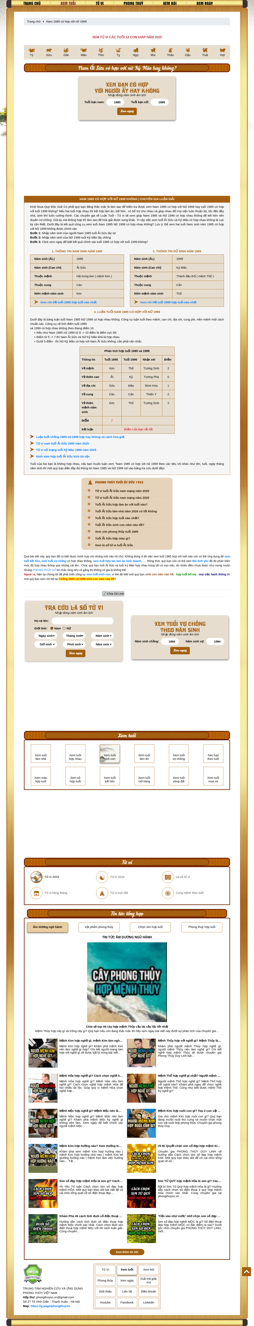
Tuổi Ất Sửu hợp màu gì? (112, 538)
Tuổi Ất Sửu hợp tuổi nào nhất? (117, 518)
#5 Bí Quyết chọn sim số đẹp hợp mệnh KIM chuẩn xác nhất (190, 1146)
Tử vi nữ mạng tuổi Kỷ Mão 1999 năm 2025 (66, 450)
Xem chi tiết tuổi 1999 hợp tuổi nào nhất (168, 302)
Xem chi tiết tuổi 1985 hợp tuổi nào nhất (68, 302)
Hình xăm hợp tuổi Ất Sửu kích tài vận (63, 456)
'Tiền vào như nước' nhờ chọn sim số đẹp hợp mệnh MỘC (190, 1216)
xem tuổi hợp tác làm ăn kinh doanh (117, 561)
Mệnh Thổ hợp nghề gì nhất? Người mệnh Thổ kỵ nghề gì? (190, 1075)
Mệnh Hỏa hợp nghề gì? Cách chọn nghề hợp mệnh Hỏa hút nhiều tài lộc (91, 1075)
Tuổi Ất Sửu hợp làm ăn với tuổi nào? (121, 504)
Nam (55, 628)
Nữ (67, 628)
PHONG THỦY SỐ (44, 570)
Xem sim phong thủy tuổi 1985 (116, 531)
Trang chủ (32, 3)
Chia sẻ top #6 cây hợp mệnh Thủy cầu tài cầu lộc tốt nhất (127, 1026)
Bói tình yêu (200, 561)
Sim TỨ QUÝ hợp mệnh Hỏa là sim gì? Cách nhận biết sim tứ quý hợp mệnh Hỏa (190, 1181)
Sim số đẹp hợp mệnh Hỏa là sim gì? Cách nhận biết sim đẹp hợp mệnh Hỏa (91, 1181)
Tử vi (100, 3)
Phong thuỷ (133, 3)
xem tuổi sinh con (98, 574)
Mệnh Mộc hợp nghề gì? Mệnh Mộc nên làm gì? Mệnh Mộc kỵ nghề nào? (91, 1110)
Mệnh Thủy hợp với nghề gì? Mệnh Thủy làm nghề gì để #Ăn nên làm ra (190, 1040)
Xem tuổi (68, 3)
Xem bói (170, 3)
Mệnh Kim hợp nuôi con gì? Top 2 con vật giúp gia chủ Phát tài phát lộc (190, 1110)
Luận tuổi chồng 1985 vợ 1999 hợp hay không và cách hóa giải (80, 437)
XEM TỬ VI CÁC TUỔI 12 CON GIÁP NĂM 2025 (127, 37)
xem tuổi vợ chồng (53, 561)
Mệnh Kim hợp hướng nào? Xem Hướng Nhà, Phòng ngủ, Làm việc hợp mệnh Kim (91, 1146)
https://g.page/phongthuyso (50, 1306)
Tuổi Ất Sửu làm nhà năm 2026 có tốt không (126, 511)
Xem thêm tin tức (127, 1252)
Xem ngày (205, 3)
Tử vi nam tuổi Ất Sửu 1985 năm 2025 (62, 443)
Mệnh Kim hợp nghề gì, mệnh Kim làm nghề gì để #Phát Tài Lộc (91, 1040)
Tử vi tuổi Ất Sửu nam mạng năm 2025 (122, 491)
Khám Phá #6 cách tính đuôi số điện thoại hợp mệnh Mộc (91, 1216)
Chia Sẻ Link (115, 593)
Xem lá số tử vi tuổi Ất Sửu (114, 545)
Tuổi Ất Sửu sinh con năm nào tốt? (119, 524)
